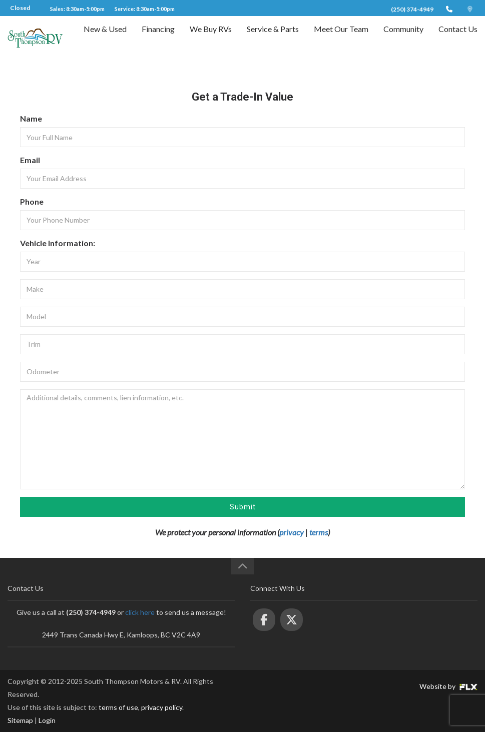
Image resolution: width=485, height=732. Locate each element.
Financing (158, 38)
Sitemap (20, 720)
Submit (243, 507)
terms (318, 532)
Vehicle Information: (57, 243)
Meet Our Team (341, 38)
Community (403, 38)
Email (30, 160)
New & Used (105, 38)
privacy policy (161, 707)
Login (47, 720)
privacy (291, 532)
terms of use (118, 707)
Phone (32, 201)
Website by (448, 686)
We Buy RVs (211, 38)
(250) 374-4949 (412, 9)
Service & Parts (273, 38)
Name (31, 118)
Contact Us (457, 38)
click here (140, 612)
